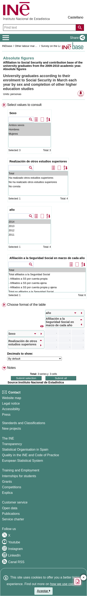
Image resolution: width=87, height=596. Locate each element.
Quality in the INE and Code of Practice (30, 455)
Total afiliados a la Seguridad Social (47, 274)
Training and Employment (20, 470)
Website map (11, 398)
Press (6, 414)
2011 (30, 235)
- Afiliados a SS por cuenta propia (47, 279)
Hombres (30, 129)
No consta (38, 186)
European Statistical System (22, 460)
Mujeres (30, 134)
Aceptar (43, 591)
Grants (7, 481)
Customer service (14, 502)
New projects (11, 428)
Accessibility (11, 409)
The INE (8, 438)
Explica (7, 492)
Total (38, 173)
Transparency (12, 444)
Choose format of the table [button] (26, 304)
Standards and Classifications (23, 423)
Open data (9, 508)
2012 (30, 230)
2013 (30, 226)
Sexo (12, 113)
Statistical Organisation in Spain (25, 449)
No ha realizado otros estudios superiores (38, 182)
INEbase (7, 45)
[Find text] (40, 27)
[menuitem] (43, 202)
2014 (30, 222)
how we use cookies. (65, 584)
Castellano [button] (75, 17)
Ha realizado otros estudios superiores (38, 178)
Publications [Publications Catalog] (11, 513)
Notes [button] (11, 367)
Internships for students (19, 476)
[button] (76, 38)
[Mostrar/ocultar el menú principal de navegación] (6, 38)
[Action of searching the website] (80, 27)
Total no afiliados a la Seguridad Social (47, 291)
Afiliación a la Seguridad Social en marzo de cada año (47, 258)
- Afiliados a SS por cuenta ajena (47, 283)
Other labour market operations (33, 45)
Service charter (13, 519)
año (12, 209)
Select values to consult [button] (24, 104)
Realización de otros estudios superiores (38, 161)
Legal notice (11, 403)
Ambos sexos (30, 125)
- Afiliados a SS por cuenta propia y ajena (47, 287)
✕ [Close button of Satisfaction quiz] (83, 577)
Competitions (11, 487)
